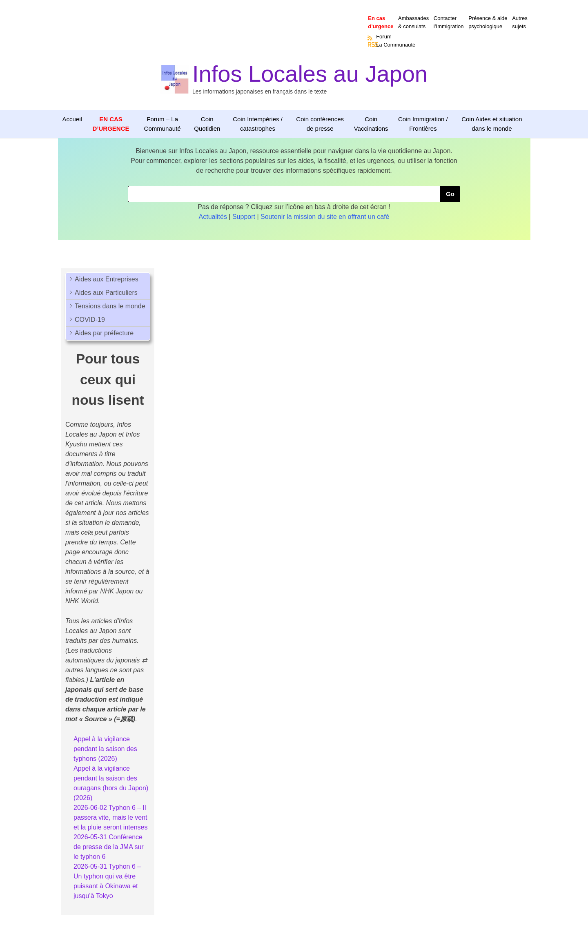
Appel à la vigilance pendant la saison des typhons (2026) (105, 749)
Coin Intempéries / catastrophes (258, 124)
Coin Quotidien (207, 124)
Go (450, 193)
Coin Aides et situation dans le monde (491, 124)
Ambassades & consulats (413, 22)
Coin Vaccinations (371, 124)
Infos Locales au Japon (310, 74)
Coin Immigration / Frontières (423, 124)
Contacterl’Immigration (449, 22)
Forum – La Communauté (162, 124)
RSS (370, 44)
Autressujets (520, 22)
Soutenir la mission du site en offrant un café (325, 216)
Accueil (72, 119)
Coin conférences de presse (320, 124)
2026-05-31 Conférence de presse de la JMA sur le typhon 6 (109, 847)
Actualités (213, 216)
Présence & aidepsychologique (487, 22)
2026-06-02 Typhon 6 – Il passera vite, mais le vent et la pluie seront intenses (110, 817)
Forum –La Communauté (395, 40)
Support (243, 216)
